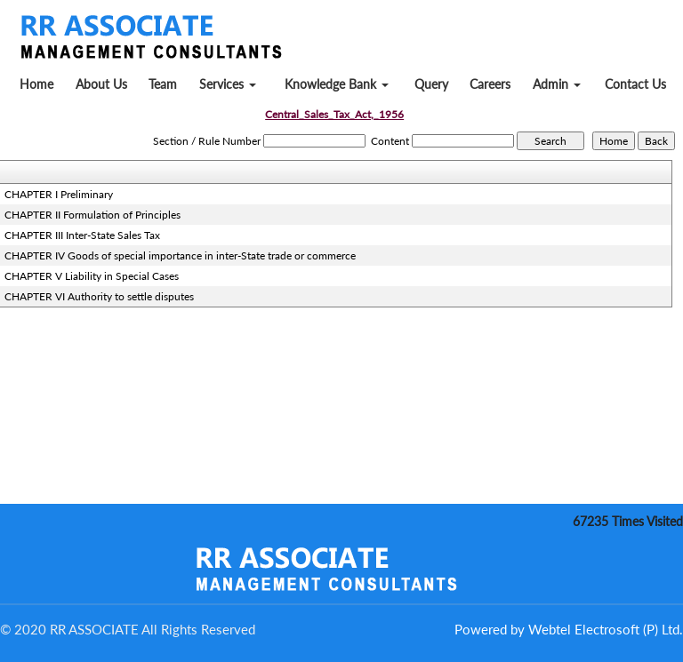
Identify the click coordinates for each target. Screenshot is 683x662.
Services (227, 84)
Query (431, 84)
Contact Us (635, 84)
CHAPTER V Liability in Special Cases (91, 276)
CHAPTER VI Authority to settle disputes (99, 296)
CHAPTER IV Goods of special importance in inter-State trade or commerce (180, 255)
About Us (101, 84)
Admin (557, 84)
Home (36, 84)
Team (163, 84)
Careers (490, 84)
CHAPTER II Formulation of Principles (92, 214)
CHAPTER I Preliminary (58, 194)
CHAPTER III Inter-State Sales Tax (82, 235)
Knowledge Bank (337, 84)
